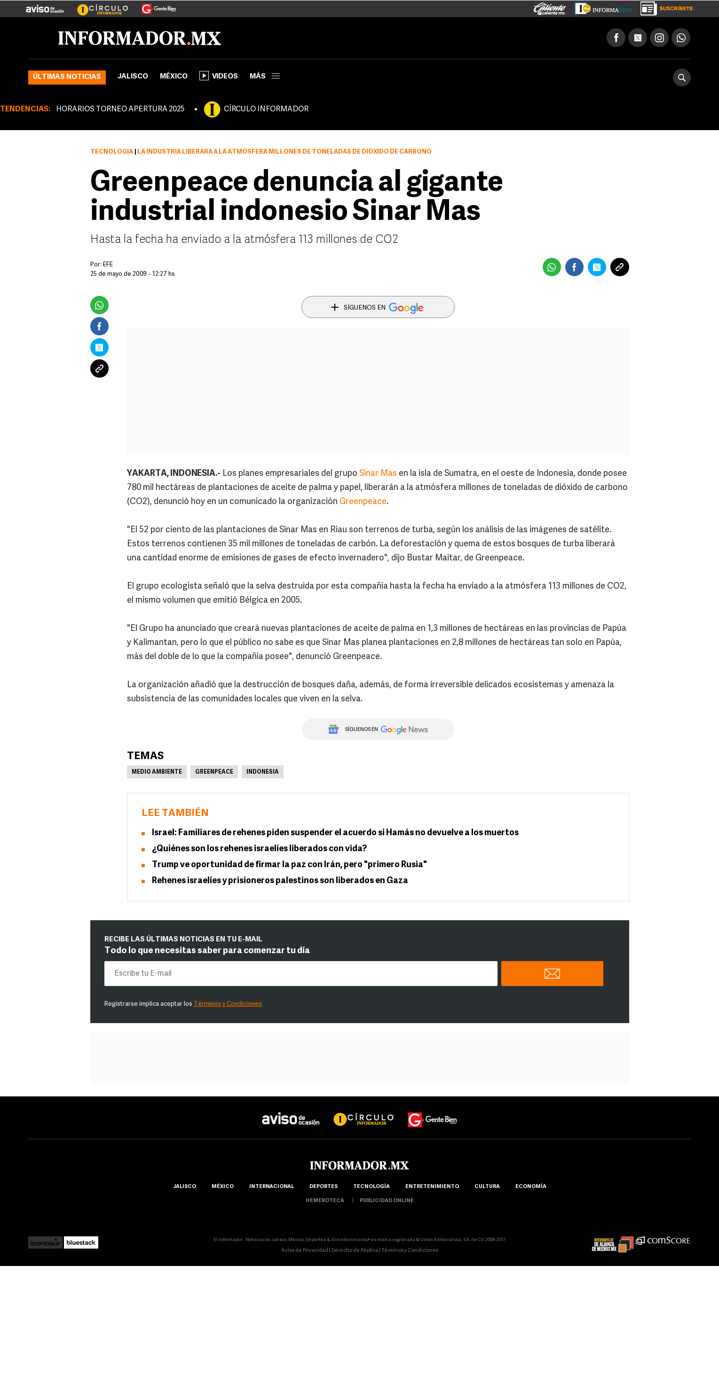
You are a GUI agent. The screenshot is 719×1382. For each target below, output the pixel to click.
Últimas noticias (67, 77)
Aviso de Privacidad (304, 1251)
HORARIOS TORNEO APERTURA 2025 (120, 110)
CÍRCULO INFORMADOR (266, 110)
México (174, 77)
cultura (487, 1187)
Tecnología (111, 152)
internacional (271, 1187)
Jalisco (133, 77)
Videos (218, 76)
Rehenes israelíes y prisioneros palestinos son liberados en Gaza (280, 881)
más (265, 77)
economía (530, 1187)
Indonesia (262, 773)
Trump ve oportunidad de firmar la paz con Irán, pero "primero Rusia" (289, 865)
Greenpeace (363, 502)
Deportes (323, 1187)
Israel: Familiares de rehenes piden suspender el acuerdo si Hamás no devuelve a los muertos (335, 833)
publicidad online (387, 1201)
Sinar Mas (378, 474)
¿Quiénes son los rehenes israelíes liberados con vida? (259, 849)
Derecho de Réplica (355, 1251)
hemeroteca (325, 1201)
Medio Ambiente (157, 773)
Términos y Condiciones (228, 1005)
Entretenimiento (432, 1187)
